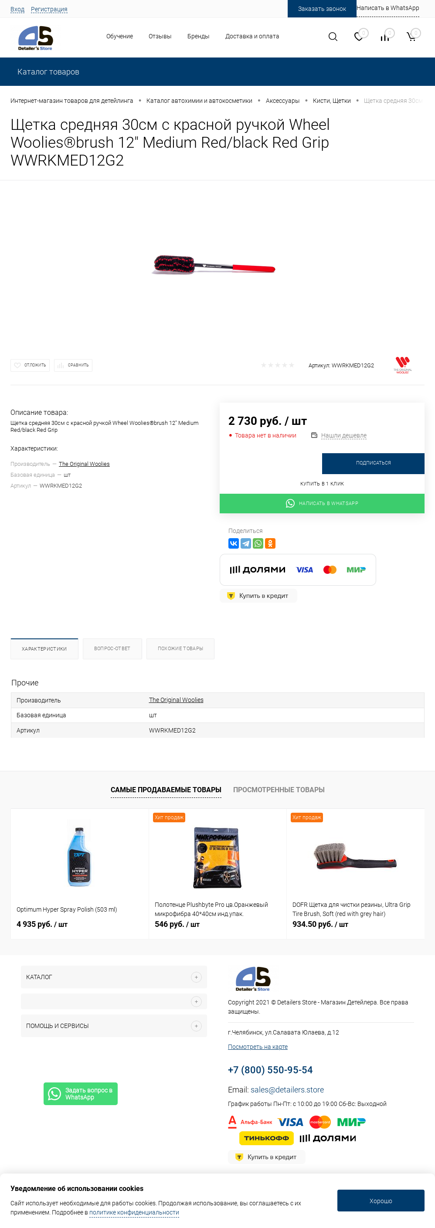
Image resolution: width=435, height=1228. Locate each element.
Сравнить (78, 365)
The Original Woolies (84, 464)
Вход (17, 9)
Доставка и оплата (252, 36)
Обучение (119, 36)
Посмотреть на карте (258, 1046)
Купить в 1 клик (322, 484)
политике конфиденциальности (134, 1212)
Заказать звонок (322, 8)
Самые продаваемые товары (166, 790)
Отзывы (160, 36)
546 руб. (177, 924)
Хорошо (381, 1200)
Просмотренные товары (279, 790)
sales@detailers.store (287, 1089)
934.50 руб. (320, 924)
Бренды (198, 36)
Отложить (35, 365)
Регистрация (49, 9)
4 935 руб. (42, 924)
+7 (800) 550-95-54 (270, 1070)
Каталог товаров (47, 71)
